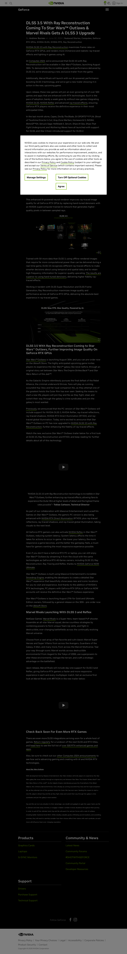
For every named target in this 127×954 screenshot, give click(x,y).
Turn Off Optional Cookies (72, 177)
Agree (61, 186)
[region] (63, 165)
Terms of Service (48, 165)
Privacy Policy (49, 162)
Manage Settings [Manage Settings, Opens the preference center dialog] (36, 177)
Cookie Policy (67, 162)
